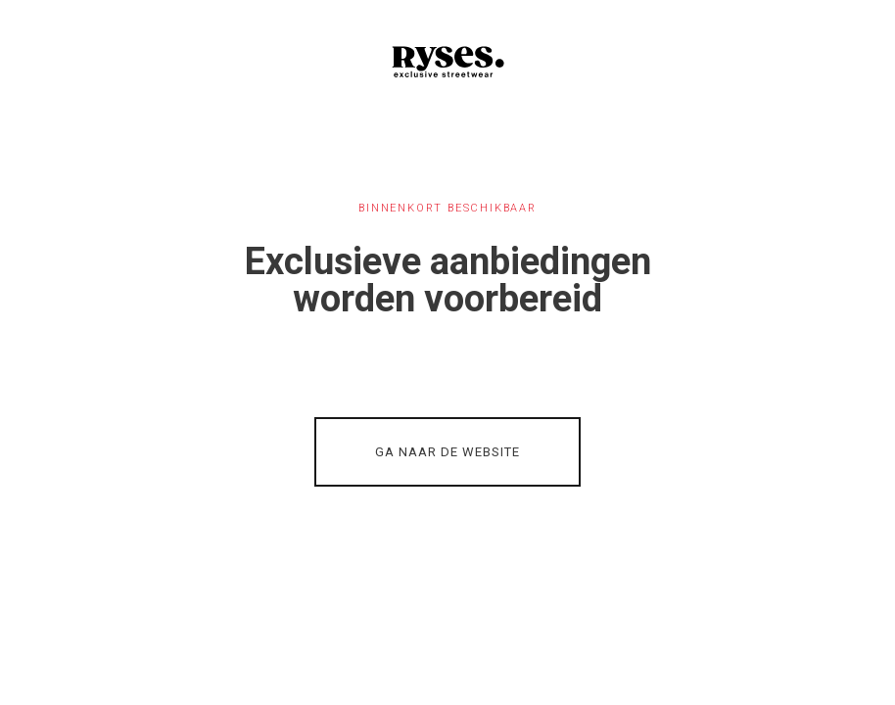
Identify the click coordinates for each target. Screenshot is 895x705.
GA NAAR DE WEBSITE (447, 452)
